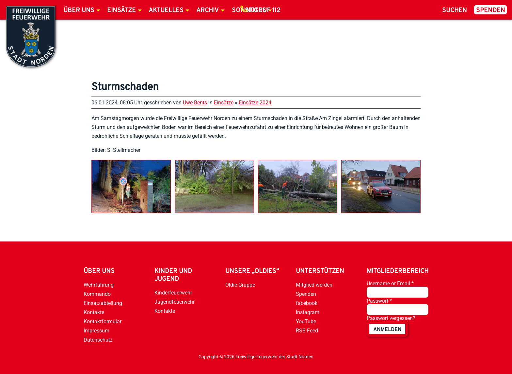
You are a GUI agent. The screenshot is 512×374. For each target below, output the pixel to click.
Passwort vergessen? (391, 318)
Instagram (307, 312)
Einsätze (121, 10)
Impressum (96, 331)
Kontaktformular (102, 321)
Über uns (78, 10)
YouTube (306, 321)
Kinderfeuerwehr (173, 293)
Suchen (454, 10)
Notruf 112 (263, 10)
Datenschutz (98, 340)
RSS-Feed (307, 331)
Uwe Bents (195, 102)
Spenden (490, 10)
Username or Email (390, 283)
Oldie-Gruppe (240, 285)
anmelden (387, 330)
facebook (306, 303)
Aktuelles (166, 10)
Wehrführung (99, 285)
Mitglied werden (314, 285)
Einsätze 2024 (255, 102)
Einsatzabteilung (103, 303)
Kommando (97, 294)
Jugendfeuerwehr (174, 302)
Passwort (379, 301)
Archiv (207, 10)
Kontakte (94, 312)
